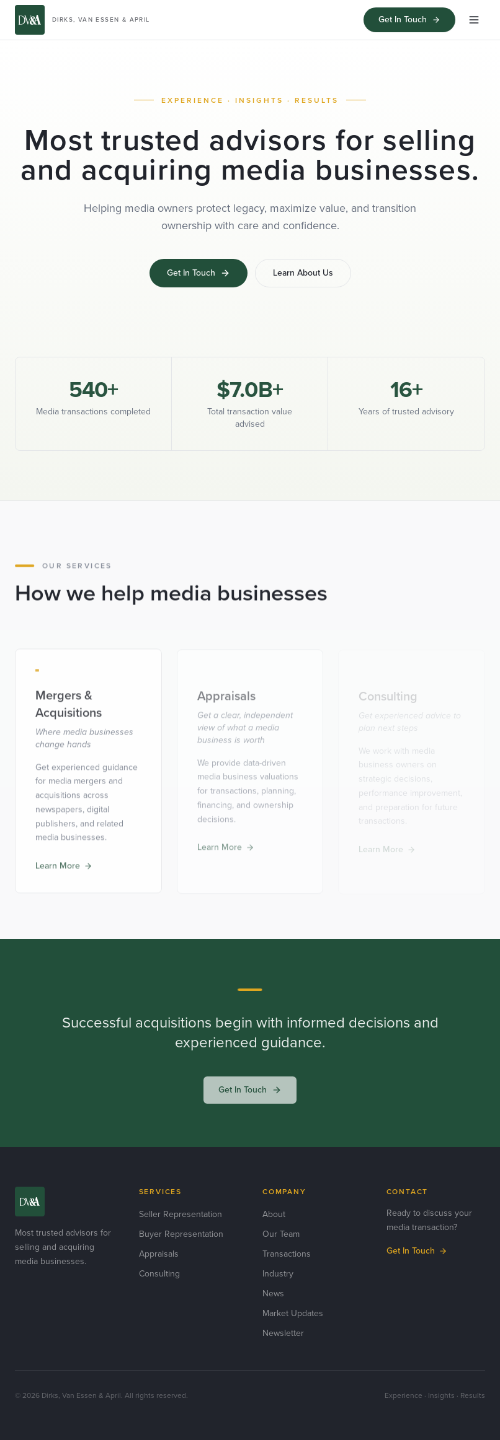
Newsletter (283, 1333)
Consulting (159, 1273)
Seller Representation (180, 1214)
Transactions (286, 1253)
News (273, 1293)
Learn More (63, 867)
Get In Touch (409, 19)
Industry (277, 1273)
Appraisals (159, 1253)
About (273, 1214)
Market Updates (292, 1313)
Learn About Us (303, 272)
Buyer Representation (181, 1234)
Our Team (281, 1234)
